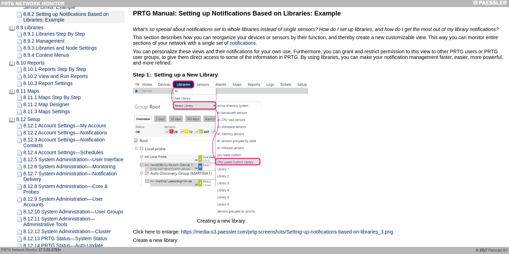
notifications (243, 43)
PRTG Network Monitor (19, 250)
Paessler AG (498, 250)
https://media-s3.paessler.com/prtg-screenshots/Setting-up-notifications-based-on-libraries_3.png (287, 232)
